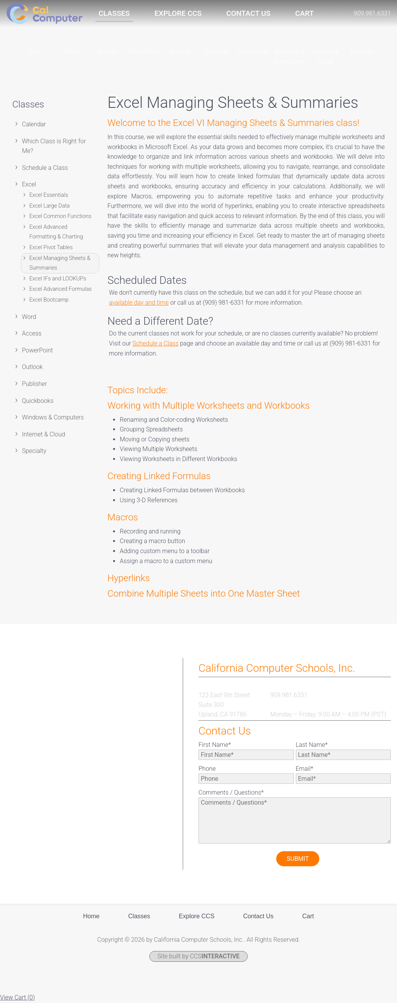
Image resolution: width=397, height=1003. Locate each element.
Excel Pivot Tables (51, 248)
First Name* (214, 745)
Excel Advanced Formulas (60, 290)
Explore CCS (178, 13)
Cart (304, 13)
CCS (215, 956)
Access (32, 333)
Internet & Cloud (43, 434)
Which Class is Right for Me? (54, 146)
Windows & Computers (53, 417)
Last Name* (312, 745)
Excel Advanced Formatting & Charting (56, 232)
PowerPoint (37, 350)
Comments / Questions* (231, 793)
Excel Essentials (48, 195)
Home (91, 917)
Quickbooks (37, 401)
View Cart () (17, 997)
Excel (29, 185)
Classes (114, 13)
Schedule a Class (45, 168)
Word (29, 317)
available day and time (138, 303)
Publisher (34, 384)
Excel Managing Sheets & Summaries (59, 263)
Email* (305, 769)
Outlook (32, 367)
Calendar (34, 124)
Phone (207, 769)
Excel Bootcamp (48, 300)
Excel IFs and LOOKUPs (57, 279)
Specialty (34, 451)
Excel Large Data (49, 206)
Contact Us (248, 13)
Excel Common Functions (60, 217)
